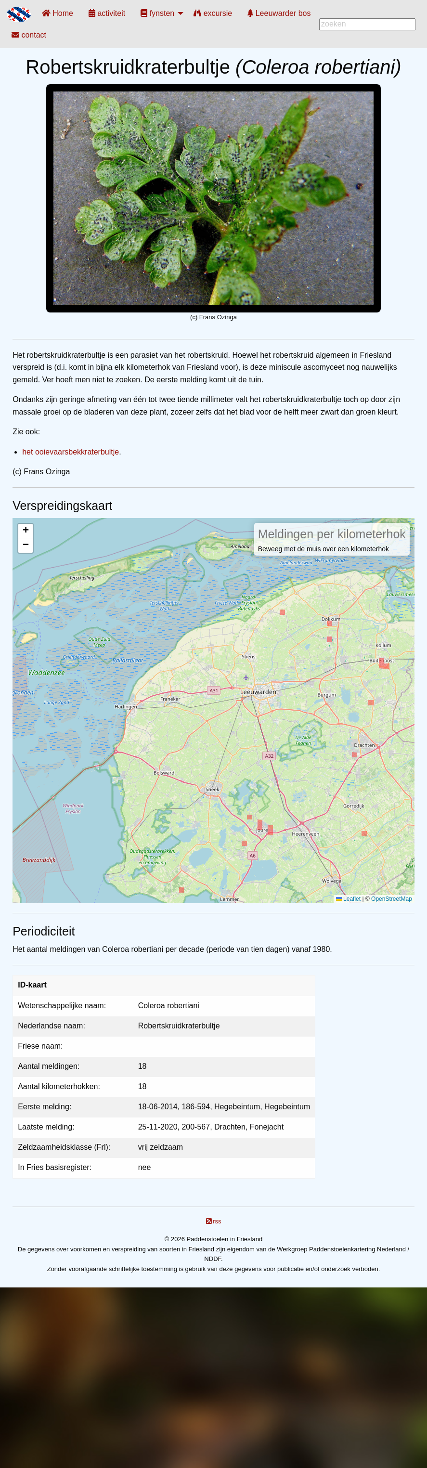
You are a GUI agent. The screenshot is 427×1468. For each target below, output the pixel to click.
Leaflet (348, 899)
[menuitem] (57, 13)
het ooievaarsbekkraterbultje (70, 452)
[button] (25, 531)
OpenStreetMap (391, 899)
